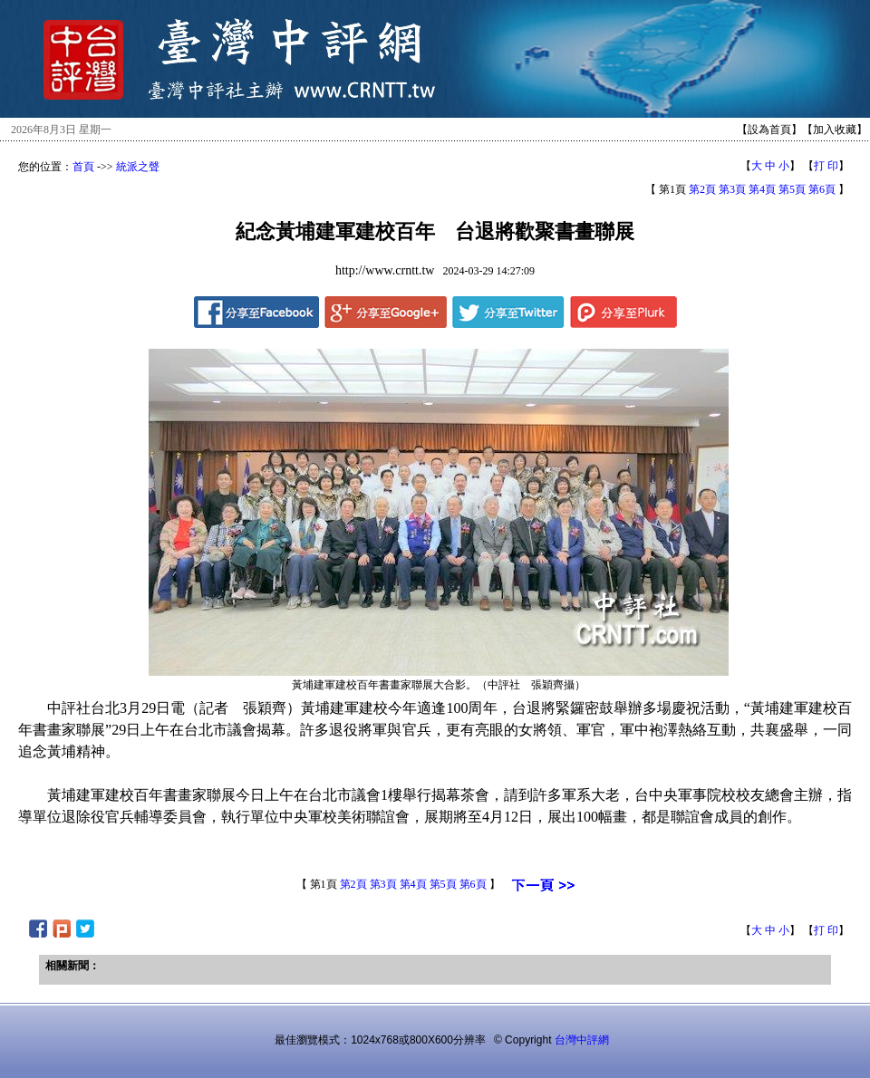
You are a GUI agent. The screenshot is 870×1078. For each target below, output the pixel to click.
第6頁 (822, 189)
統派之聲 (138, 166)
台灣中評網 (582, 1040)
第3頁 (732, 189)
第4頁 (762, 189)
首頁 (83, 166)
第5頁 (792, 189)
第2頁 (702, 189)
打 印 (826, 165)
